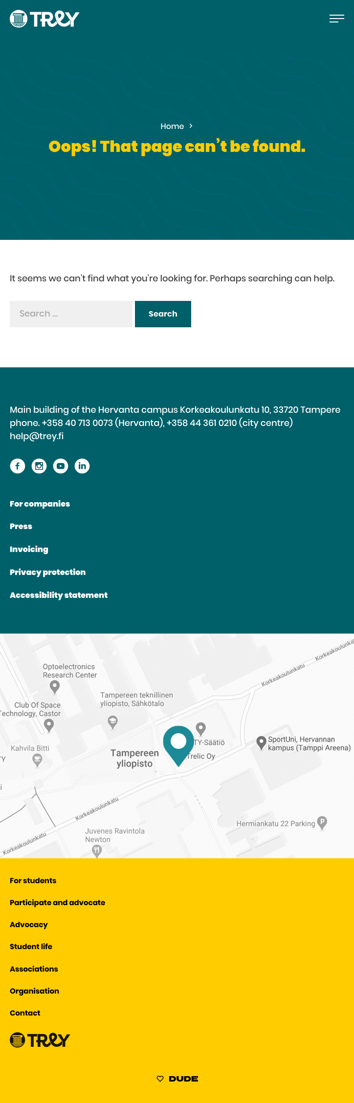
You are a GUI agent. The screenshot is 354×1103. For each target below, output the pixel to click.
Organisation (34, 992)
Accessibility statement (59, 596)
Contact (25, 1014)
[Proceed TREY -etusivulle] (40, 1045)
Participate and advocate (57, 903)
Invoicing (29, 550)
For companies (40, 505)
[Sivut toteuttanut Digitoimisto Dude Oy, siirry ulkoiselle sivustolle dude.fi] (177, 1080)
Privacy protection (48, 573)
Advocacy (29, 925)
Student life (31, 947)
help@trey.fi (37, 436)
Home (172, 127)
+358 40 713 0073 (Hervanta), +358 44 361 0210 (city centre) (167, 423)
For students (33, 881)
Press (21, 527)
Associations (34, 970)
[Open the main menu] (337, 18)
